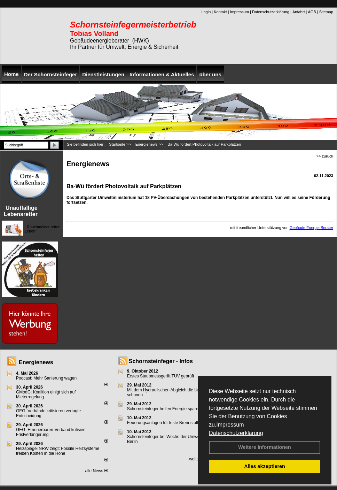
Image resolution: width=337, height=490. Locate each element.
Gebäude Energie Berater (311, 227)
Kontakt (220, 12)
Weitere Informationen (264, 447)
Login (206, 12)
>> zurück (324, 156)
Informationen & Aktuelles (162, 74)
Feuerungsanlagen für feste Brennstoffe (164, 422)
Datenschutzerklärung (236, 433)
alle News (96, 470)
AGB (312, 12)
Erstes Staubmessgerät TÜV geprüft (160, 376)
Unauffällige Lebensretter (21, 211)
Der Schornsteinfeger (50, 74)
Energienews (36, 362)
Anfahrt (298, 12)
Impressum (230, 425)
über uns (210, 74)
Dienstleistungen (103, 74)
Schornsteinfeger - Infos (161, 361)
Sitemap (326, 12)
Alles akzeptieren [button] (264, 466)
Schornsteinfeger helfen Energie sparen (164, 408)
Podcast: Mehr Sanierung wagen (46, 378)
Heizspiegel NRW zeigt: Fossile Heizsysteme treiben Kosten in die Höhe (57, 451)
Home (11, 74)
